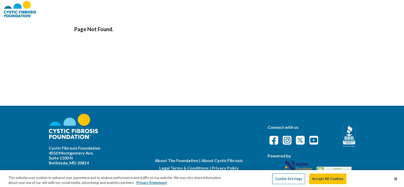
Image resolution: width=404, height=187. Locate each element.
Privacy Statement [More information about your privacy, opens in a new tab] (151, 184)
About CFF (268, 8)
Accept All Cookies (327, 180)
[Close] (395, 180)
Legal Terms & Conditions (184, 167)
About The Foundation (176, 160)
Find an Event (302, 8)
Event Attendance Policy (369, 8)
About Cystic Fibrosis (222, 160)
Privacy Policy (225, 167)
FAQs (329, 8)
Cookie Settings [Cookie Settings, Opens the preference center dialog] (288, 180)
